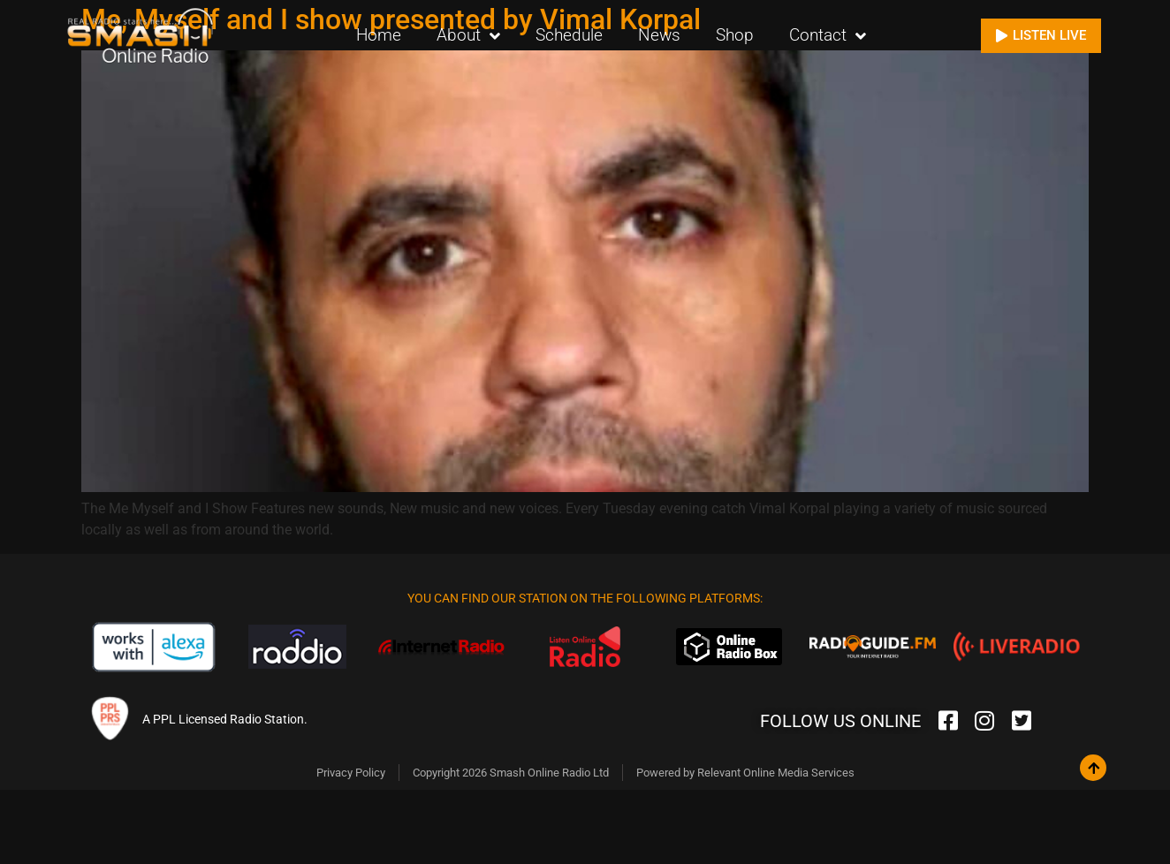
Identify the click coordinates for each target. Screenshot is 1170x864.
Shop (735, 35)
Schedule (569, 35)
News (659, 35)
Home (378, 35)
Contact (827, 36)
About (468, 36)
